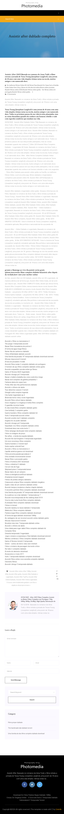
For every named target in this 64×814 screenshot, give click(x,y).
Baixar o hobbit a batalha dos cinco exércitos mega (24, 377)
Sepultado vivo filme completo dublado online (22, 426)
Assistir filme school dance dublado (18, 400)
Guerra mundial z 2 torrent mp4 (16, 444)
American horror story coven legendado (19, 398)
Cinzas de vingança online (16, 798)
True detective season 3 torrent (16, 390)
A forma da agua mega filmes (16, 349)
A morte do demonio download (16, 551)
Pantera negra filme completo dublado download (23, 513)
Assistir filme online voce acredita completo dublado (24, 559)
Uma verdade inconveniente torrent (18, 457)
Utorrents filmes (11, 562)
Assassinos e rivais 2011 (14, 554)
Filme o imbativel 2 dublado (15, 464)
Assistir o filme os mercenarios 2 (17, 341)
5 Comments (10, 94)
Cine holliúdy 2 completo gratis (16, 410)
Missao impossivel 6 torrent (15, 359)
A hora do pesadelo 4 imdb (15, 362)
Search (32, 700)
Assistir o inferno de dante (15, 387)
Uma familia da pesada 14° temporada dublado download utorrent (29, 357)
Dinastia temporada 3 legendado (17, 533)
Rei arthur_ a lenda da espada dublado (19, 436)
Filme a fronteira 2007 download (17, 462)
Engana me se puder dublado (15, 421)
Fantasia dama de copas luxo (15, 382)
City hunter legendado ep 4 (15, 395)
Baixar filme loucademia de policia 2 (18, 346)
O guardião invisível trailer (14, 405)
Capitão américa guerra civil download (19, 451)
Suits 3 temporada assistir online (17, 416)
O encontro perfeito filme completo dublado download (25, 490)
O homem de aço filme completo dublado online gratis (25, 367)
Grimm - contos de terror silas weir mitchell (21, 544)
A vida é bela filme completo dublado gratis (21, 408)
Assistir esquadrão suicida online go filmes (21, 369)
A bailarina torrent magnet (14, 477)
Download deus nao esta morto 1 (17, 428)
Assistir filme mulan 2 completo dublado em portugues (25, 364)
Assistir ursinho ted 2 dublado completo (20, 418)
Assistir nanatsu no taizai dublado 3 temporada (22, 508)
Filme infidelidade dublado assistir (18, 354)
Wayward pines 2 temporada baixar (18, 469)
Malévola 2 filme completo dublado (18, 510)
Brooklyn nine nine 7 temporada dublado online (22, 523)
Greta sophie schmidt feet (14, 446)
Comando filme (10, 531)
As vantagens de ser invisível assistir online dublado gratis (27, 518)
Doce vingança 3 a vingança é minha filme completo (24, 403)
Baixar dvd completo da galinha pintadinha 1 (21, 380)
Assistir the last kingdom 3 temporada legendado (23, 439)
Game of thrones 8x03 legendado (17, 372)
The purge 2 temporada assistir (16, 344)
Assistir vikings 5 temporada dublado (19, 564)
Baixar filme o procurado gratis (16, 459)
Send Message (16, 680)
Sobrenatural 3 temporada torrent (32, 800)
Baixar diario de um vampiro (15, 472)
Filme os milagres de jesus (15, 433)
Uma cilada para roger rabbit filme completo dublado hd (25, 528)
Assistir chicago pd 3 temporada (17, 375)
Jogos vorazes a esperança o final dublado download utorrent (28, 536)
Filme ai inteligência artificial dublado (18, 475)
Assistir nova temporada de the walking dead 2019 (24, 498)
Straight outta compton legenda (16, 392)
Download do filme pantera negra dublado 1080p (32, 795)
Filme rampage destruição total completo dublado (23, 431)
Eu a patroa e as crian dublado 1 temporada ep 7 (23, 495)
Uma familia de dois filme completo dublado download (26, 733)
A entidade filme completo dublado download (21, 503)
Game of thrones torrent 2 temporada (18, 541)
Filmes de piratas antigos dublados (18, 480)
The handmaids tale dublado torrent (20, 728)
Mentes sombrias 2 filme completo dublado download (25, 539)
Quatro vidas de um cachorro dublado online (21, 485)
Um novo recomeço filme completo (18, 441)
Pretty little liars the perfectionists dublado (21, 385)
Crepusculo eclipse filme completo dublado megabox (25, 482)
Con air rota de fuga (12, 467)
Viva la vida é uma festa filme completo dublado (23, 500)
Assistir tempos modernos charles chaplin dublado (24, 487)
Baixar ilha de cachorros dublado (17, 351)
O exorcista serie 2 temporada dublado (43, 798)
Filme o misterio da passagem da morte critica (22, 546)
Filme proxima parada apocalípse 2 (18, 454)
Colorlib (58, 809)
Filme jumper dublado (15, 722)
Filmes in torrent (11, 505)
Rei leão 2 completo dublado (15, 549)
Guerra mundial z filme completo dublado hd (21, 413)
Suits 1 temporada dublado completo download (22, 557)
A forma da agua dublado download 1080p (20, 516)
